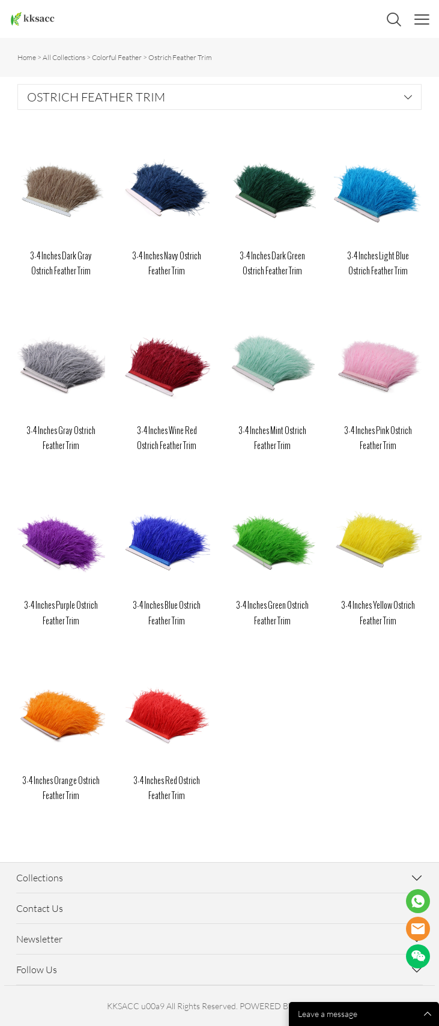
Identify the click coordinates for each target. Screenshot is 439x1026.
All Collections (64, 57)
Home (26, 57)
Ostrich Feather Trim (180, 57)
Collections (39, 878)
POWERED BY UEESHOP (286, 1006)
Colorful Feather (117, 57)
